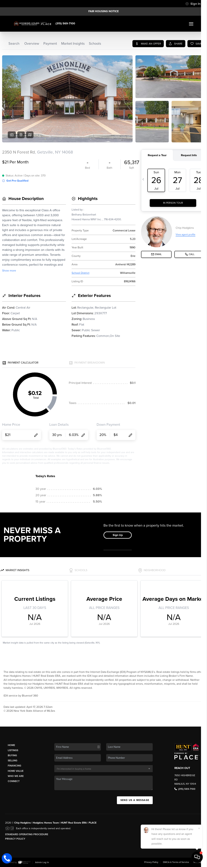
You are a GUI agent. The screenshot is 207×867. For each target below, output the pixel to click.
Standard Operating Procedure (26, 834)
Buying (12, 755)
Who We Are (16, 776)
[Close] (199, 828)
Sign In (192, 3)
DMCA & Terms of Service (176, 862)
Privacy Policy (15, 838)
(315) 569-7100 (65, 23)
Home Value (15, 770)
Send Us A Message (134, 800)
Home (11, 745)
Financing (14, 765)
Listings (13, 750)
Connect (14, 781)
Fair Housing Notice (103, 11)
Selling (12, 760)
